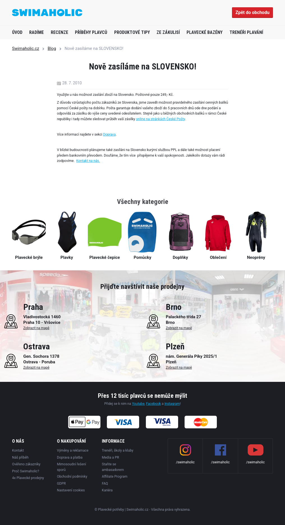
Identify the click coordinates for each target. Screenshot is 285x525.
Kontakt (18, 450)
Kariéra (107, 490)
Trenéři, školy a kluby (117, 450)
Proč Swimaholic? (25, 471)
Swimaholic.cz (25, 48)
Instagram (172, 404)
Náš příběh (20, 457)
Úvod (17, 32)
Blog (52, 48)
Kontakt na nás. (88, 161)
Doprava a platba (69, 457)
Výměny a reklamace (72, 450)
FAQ (105, 483)
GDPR (61, 483)
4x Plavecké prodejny (28, 478)
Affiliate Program (114, 476)
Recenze (59, 32)
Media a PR (110, 457)
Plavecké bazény (204, 32)
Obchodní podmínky (72, 476)
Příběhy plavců (91, 32)
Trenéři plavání (246, 32)
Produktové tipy (132, 32)
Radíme (36, 32)
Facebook (153, 404)
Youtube (138, 404)
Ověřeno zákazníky (26, 464)
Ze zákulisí (168, 32)
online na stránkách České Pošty (160, 119)
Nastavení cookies (71, 490)
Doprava (109, 134)
